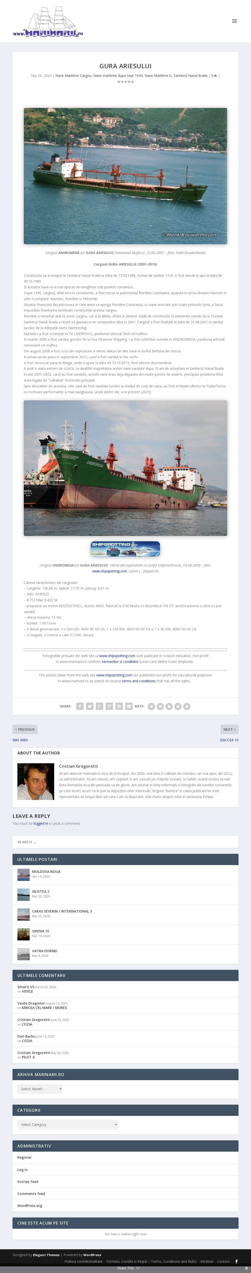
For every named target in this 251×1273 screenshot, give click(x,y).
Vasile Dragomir (31, 1009)
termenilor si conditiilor (120, 668)
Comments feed (31, 1200)
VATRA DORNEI (44, 957)
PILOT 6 (28, 1063)
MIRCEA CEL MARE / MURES (44, 1014)
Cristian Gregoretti (78, 772)
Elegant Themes (46, 1261)
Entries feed (27, 1188)
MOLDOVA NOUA (46, 878)
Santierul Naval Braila (190, 82)
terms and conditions (139, 687)
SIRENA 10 (40, 937)
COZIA (27, 1030)
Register (24, 1164)
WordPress (92, 1261)
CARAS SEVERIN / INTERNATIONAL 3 (62, 917)
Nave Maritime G (158, 82)
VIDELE (27, 997)
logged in (41, 829)
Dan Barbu (26, 1042)
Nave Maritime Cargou (73, 82)
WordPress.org (29, 1212)
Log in (22, 1176)
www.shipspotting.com (109, 577)
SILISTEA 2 (40, 897)
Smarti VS (25, 993)
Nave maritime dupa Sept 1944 (118, 82)
